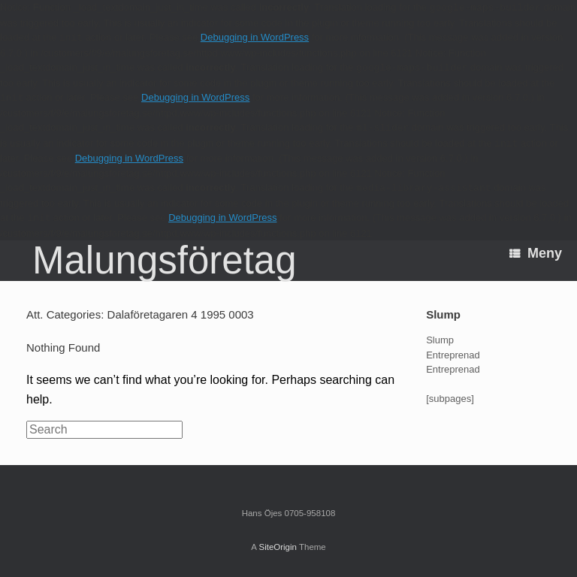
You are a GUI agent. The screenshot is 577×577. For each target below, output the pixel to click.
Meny (535, 253)
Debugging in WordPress (255, 37)
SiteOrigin (277, 546)
